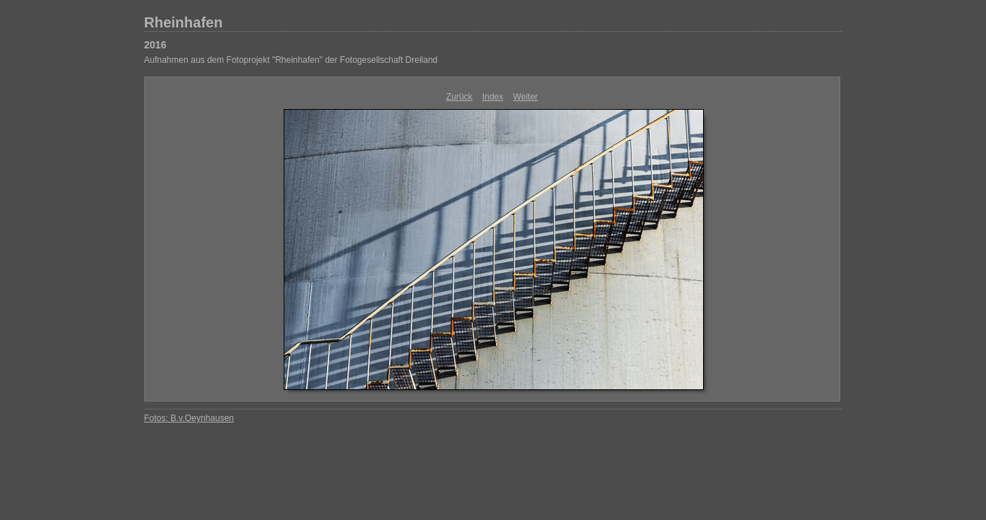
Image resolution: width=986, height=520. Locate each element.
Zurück (459, 97)
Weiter (525, 97)
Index (492, 97)
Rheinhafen (183, 22)
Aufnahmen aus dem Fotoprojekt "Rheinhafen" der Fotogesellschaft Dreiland (291, 60)
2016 (155, 45)
